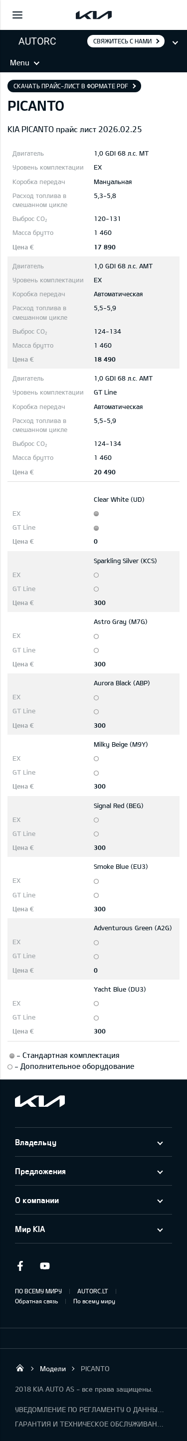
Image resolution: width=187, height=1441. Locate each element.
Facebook (20, 1266)
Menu (19, 62)
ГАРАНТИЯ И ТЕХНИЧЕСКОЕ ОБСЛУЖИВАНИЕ (90, 1424)
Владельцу (35, 1142)
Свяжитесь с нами (122, 40)
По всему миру (94, 1300)
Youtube (45, 1266)
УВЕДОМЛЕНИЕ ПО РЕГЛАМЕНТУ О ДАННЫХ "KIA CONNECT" (90, 1409)
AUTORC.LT (92, 1290)
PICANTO (95, 1368)
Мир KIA (30, 1229)
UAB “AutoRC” (20, 1368)
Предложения (40, 1171)
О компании (37, 1200)
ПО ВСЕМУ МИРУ (38, 1290)
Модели (53, 1368)
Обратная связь (36, 1300)
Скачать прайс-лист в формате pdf (70, 85)
